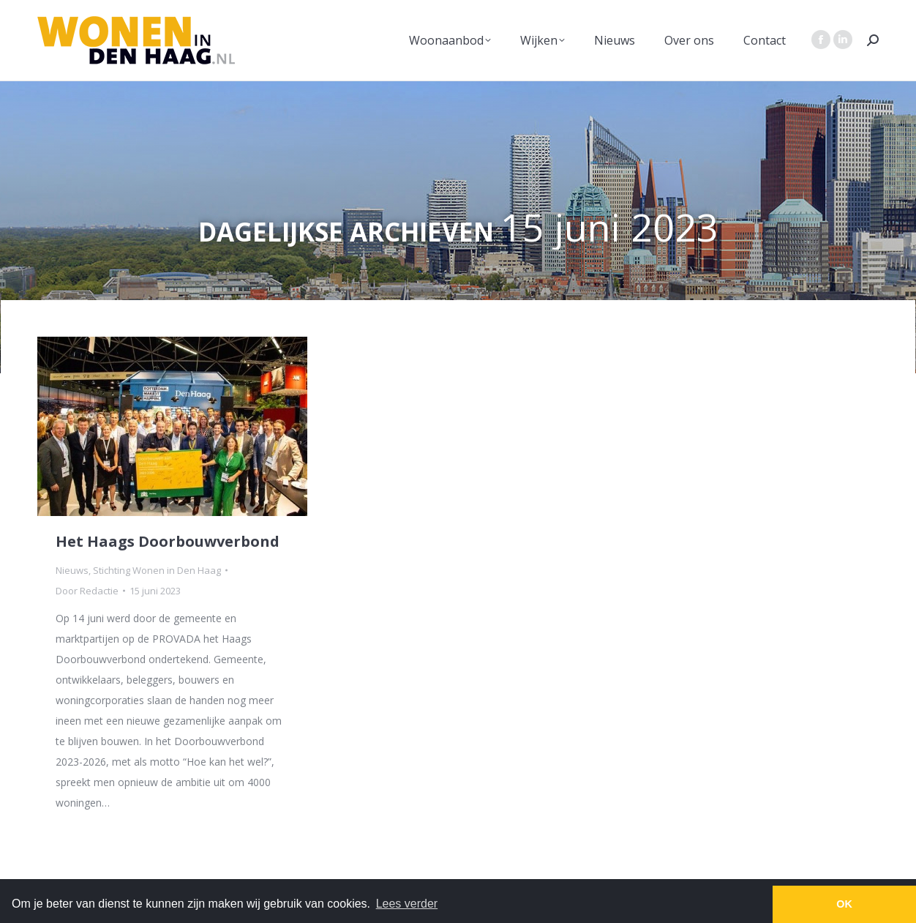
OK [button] (844, 904)
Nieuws (72, 570)
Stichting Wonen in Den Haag (157, 570)
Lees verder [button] (407, 903)
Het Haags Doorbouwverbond (167, 541)
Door (87, 590)
